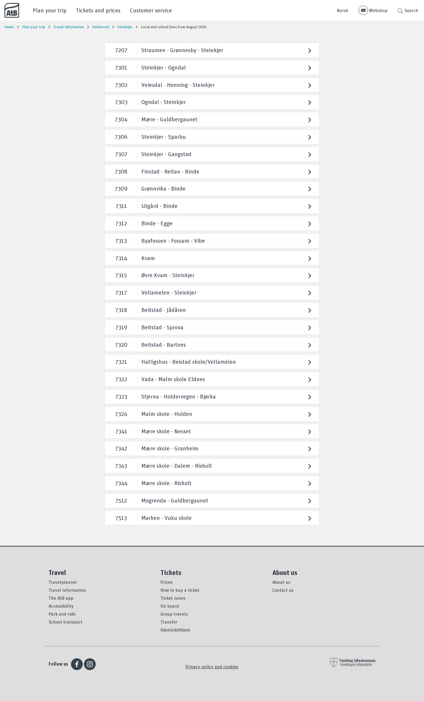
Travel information (67, 590)
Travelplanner (63, 582)
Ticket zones (173, 598)
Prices (166, 582)
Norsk (342, 10)
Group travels (174, 614)
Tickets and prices (98, 10)
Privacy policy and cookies (212, 666)
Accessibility (61, 606)
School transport (65, 622)
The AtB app (61, 598)
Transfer (169, 622)
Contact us (283, 590)
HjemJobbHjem (175, 630)
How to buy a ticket (179, 590)
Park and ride (62, 614)
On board (169, 606)
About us (281, 582)
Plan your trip (50, 10)
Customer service (151, 10)
